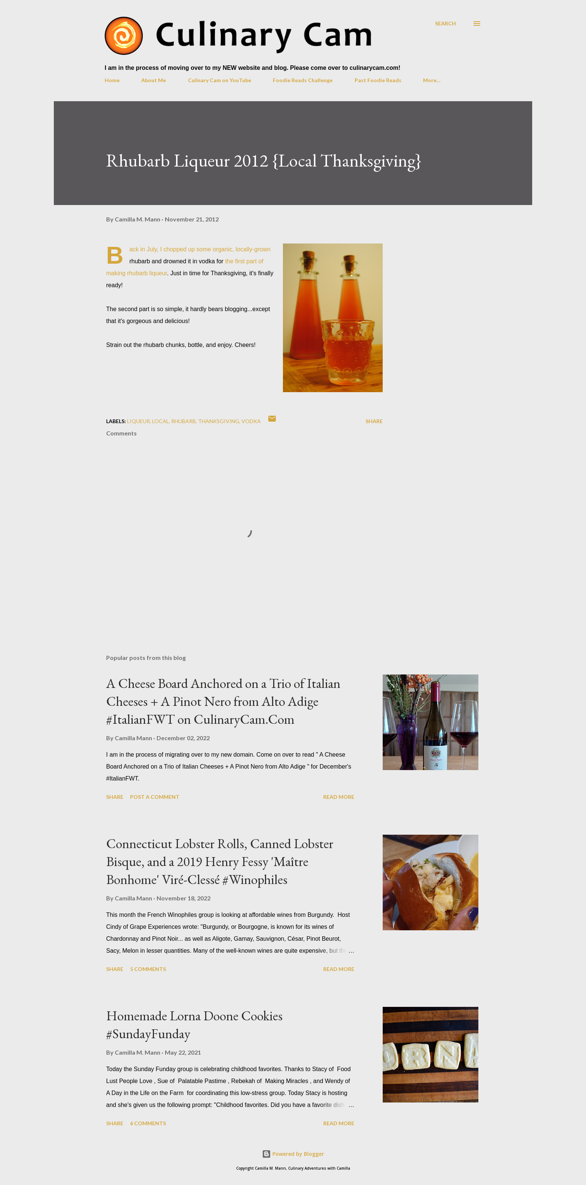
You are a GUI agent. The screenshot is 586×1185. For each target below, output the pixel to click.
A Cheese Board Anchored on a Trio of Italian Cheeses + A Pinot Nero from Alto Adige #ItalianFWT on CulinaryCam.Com (223, 701)
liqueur (138, 421)
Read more (338, 797)
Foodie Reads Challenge (303, 80)
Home (112, 80)
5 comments (148, 969)
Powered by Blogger (293, 1153)
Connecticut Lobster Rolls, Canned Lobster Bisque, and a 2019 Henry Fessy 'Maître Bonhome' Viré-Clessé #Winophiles (219, 861)
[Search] (445, 23)
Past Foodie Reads (378, 80)
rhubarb (183, 421)
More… (432, 80)
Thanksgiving (218, 421)
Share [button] (374, 421)
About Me (153, 80)
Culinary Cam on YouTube (219, 80)
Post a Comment (154, 797)
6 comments (148, 1123)
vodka (251, 421)
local (160, 421)
